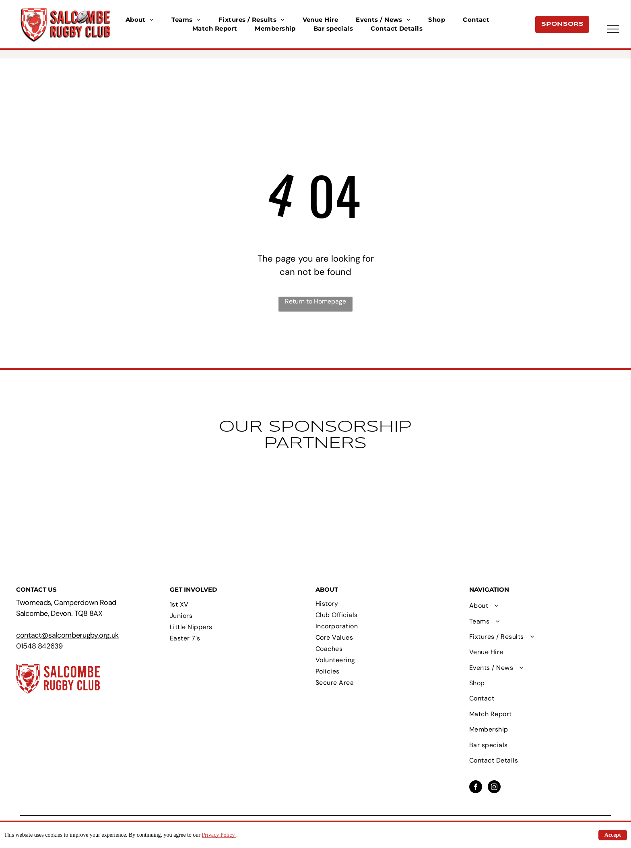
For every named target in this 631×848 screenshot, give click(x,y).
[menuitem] (140, 20)
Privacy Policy (219, 835)
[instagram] (494, 787)
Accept (612, 835)
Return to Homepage (315, 301)
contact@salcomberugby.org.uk (67, 635)
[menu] (613, 29)
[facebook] (475, 787)
